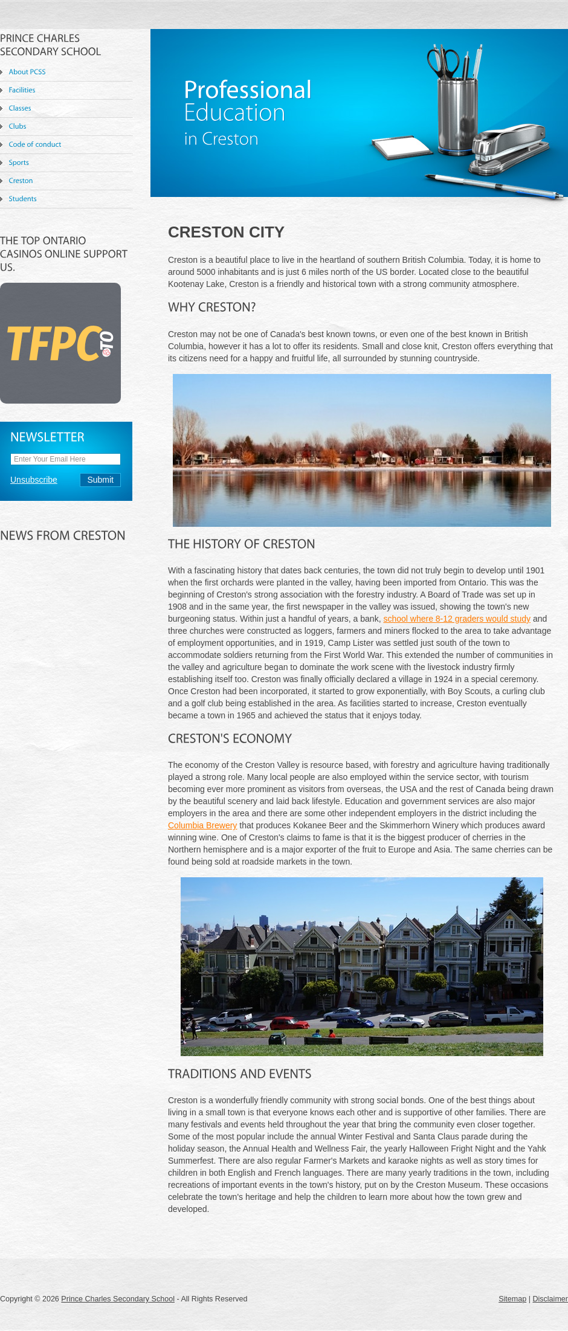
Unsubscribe (33, 480)
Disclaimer (550, 1299)
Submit (100, 480)
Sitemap (512, 1299)
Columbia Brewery (202, 825)
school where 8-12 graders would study (457, 619)
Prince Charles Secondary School (118, 1299)
